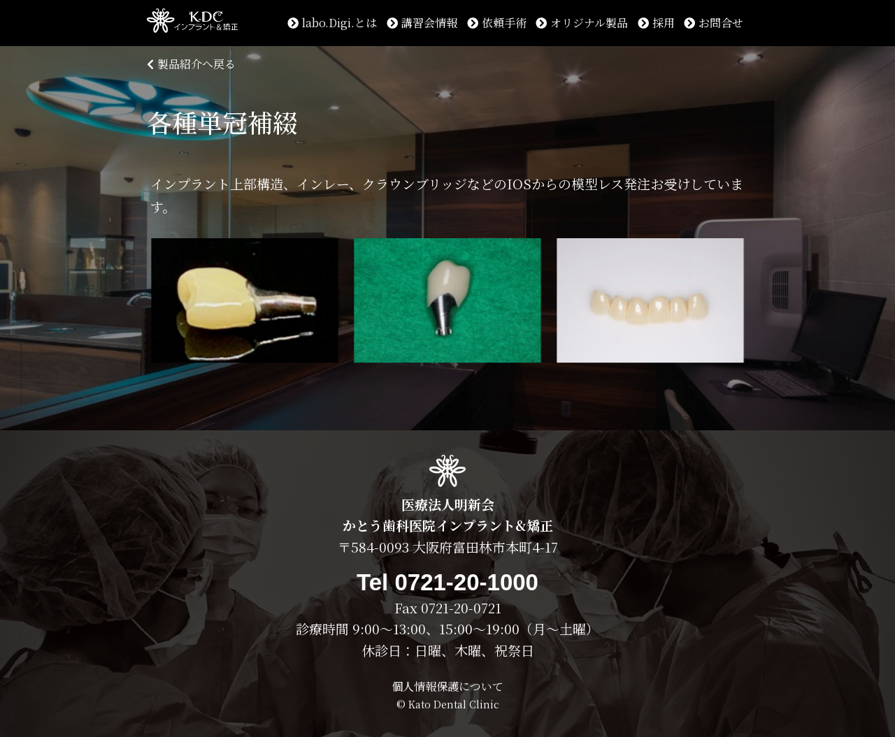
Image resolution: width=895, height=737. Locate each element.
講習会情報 (422, 23)
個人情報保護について (447, 686)
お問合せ (713, 23)
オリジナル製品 (582, 23)
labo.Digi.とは (332, 23)
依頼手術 (497, 23)
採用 (656, 23)
